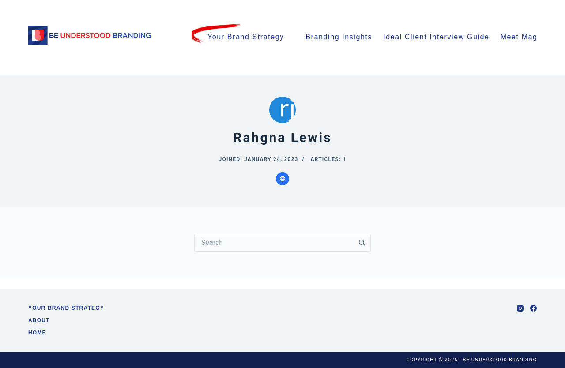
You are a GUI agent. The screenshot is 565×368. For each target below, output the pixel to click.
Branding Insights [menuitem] (338, 37)
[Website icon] (282, 178)
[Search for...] (273, 243)
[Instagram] (520, 308)
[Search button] (362, 243)
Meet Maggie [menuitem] (529, 37)
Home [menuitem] (37, 333)
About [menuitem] (39, 320)
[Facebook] (533, 308)
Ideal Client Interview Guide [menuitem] (436, 37)
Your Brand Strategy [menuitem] (245, 37)
